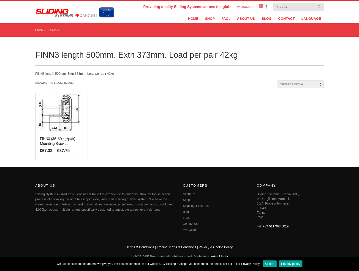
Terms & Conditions (140, 247)
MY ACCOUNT (245, 7)
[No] (353, 264)
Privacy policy (290, 263)
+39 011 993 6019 (275, 226)
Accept (269, 263)
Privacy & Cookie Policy (216, 247)
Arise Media (219, 256)
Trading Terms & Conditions (176, 247)
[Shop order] (300, 84)
